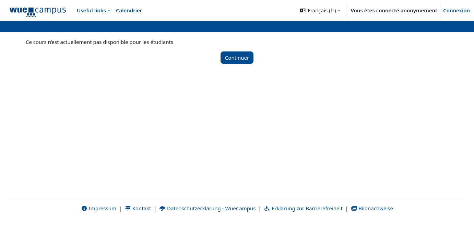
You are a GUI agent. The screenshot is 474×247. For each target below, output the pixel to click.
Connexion (456, 10)
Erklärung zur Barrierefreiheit (303, 232)
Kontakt (138, 232)
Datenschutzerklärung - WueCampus (207, 232)
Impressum (98, 232)
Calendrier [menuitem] (129, 10)
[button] (320, 10)
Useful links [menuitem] (91, 10)
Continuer (237, 57)
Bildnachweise (372, 232)
